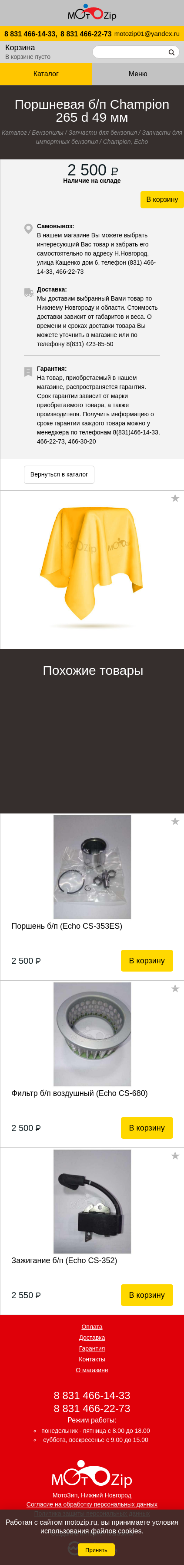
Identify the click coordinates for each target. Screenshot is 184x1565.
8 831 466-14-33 (92, 1395)
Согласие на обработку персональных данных (92, 1504)
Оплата (91, 1326)
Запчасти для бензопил (103, 132)
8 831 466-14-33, (30, 34)
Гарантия (92, 1348)
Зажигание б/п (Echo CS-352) (64, 1260)
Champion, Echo (125, 141)
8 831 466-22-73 (85, 34)
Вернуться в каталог (59, 474)
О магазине (92, 1370)
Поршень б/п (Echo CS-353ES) (66, 926)
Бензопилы (48, 132)
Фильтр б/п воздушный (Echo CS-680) (79, 1093)
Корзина (20, 47)
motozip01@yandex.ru (147, 33)
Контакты (92, 1359)
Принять (96, 1550)
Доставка (92, 1337)
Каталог (46, 74)
